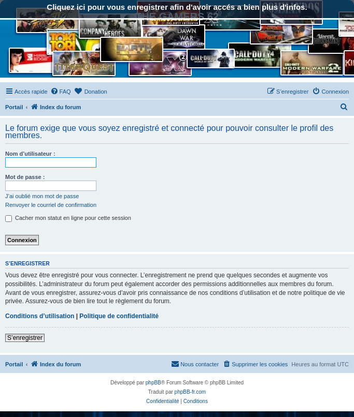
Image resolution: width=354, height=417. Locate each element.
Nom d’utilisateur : (30, 154)
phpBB (153, 382)
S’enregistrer (25, 337)
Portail (14, 107)
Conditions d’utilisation (39, 316)
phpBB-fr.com (190, 392)
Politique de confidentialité (119, 316)
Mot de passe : (25, 177)
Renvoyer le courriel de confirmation (50, 205)
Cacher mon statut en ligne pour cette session (68, 218)
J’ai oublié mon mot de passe (42, 196)
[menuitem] (60, 91)
